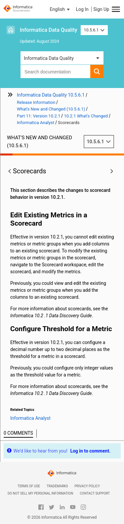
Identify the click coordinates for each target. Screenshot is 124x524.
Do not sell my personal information (40, 493)
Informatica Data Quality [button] (49, 58)
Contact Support (95, 493)
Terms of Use (29, 486)
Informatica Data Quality (48, 30)
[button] (60, 9)
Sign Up (101, 9)
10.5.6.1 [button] (94, 29)
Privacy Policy (87, 486)
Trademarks (57, 486)
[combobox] (55, 71)
